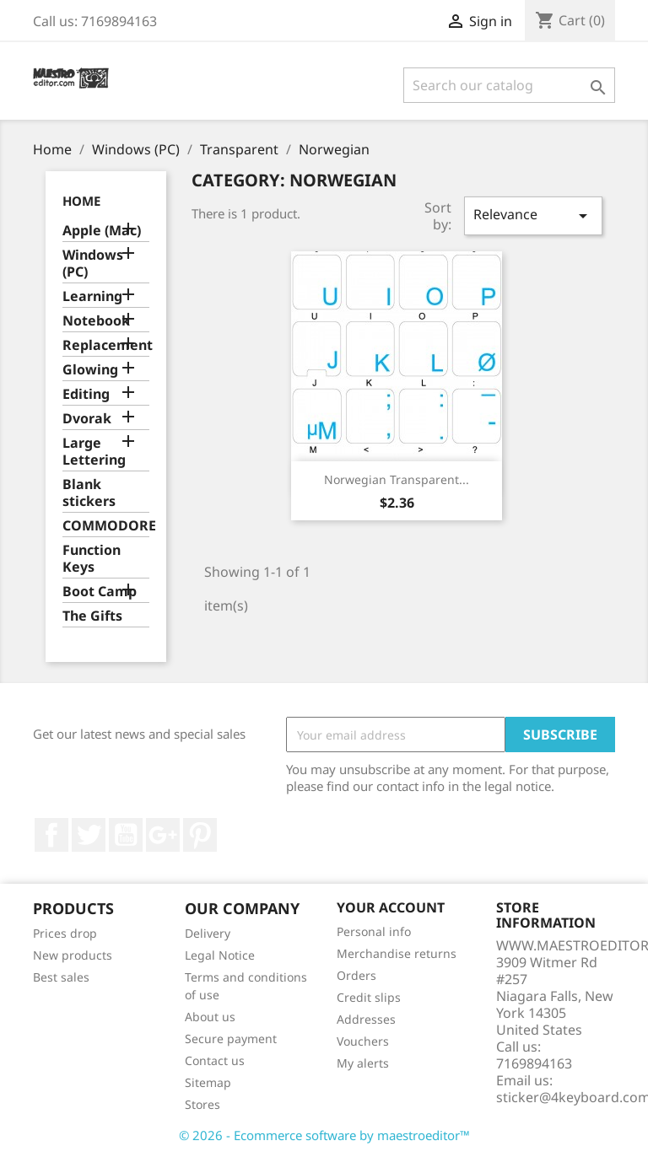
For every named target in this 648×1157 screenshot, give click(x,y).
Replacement (105, 345)
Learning (92, 296)
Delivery (207, 933)
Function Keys (91, 558)
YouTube (126, 835)
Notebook (96, 321)
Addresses (366, 1019)
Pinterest (200, 835)
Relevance (533, 215)
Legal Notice (220, 955)
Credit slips (369, 997)
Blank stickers (89, 493)
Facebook (51, 835)
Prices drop (65, 933)
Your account (391, 907)
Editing (86, 394)
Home (81, 200)
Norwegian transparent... (396, 479)
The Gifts (92, 616)
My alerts (363, 1063)
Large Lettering (94, 451)
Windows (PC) (92, 263)
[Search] (509, 85)
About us (210, 1017)
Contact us (215, 1060)
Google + (163, 835)
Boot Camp (99, 591)
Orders (356, 975)
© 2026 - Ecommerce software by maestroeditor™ (324, 1135)
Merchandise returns (396, 953)
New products (72, 955)
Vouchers (363, 1041)
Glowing (90, 370)
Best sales (61, 977)
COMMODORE (105, 526)
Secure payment (231, 1039)
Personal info (374, 931)
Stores (202, 1104)
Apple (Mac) (101, 230)
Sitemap (208, 1082)
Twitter (88, 835)
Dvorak (86, 419)
